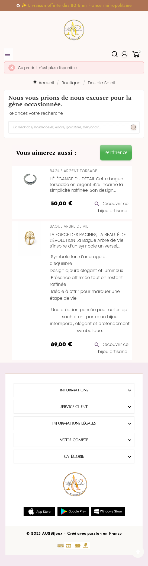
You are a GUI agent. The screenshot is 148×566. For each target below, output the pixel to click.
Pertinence (115, 152)
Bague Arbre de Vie (69, 226)
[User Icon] (124, 54)
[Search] (133, 127)
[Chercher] (68, 127)
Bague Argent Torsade (73, 171)
